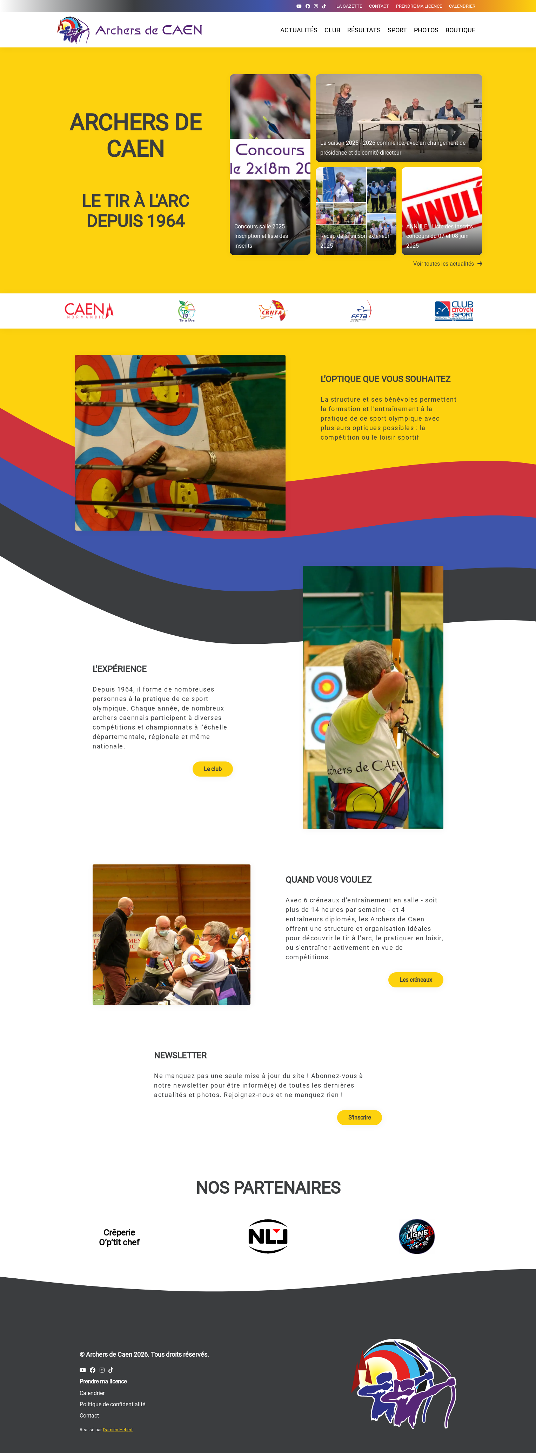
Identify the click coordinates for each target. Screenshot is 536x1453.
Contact (379, 6)
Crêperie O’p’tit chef (119, 1237)
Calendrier (462, 6)
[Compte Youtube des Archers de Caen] (299, 6)
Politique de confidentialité (112, 1404)
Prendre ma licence (419, 6)
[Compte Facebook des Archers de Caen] (308, 6)
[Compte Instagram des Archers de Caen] (316, 6)
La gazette (349, 6)
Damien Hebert (118, 1429)
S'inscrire (359, 1117)
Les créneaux (416, 980)
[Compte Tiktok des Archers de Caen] (324, 6)
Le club (213, 769)
